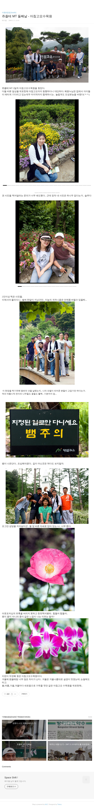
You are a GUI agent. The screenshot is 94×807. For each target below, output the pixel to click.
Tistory (59, 804)
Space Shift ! (11, 777)
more (90, 717)
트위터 (53, 707)
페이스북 (41, 707)
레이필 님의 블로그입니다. (15, 781)
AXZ (46, 804)
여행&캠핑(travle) (9, 12)
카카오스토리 (47, 707)
